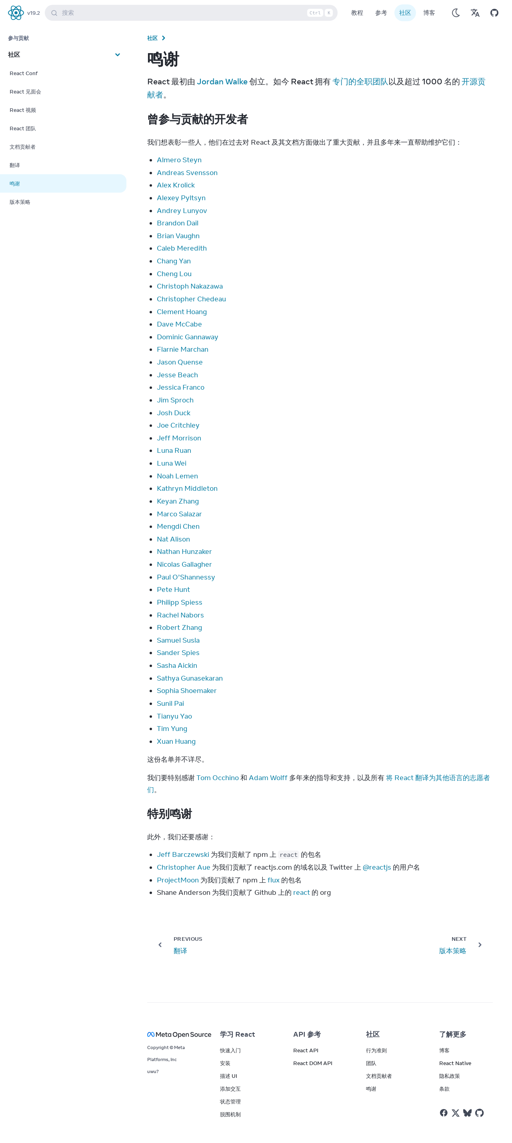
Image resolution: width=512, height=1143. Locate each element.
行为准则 (376, 1050)
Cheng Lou (174, 273)
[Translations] (475, 12)
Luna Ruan (174, 450)
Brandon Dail (177, 223)
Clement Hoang (182, 311)
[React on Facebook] (443, 1112)
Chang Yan (174, 261)
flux (274, 880)
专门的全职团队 (360, 81)
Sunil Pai (170, 703)
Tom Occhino (217, 777)
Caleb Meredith (182, 248)
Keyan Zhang (178, 501)
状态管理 (230, 1101)
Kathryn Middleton (187, 488)
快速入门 (230, 1050)
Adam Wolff (268, 777)
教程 (357, 12)
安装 (225, 1063)
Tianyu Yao (174, 716)
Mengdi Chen (178, 526)
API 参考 (307, 1034)
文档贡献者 (379, 1076)
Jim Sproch (175, 400)
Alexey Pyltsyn (181, 197)
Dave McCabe (179, 324)
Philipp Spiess (179, 602)
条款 (444, 1088)
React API (305, 1050)
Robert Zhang (179, 627)
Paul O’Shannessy (186, 577)
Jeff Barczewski (183, 854)
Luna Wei (171, 463)
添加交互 (230, 1088)
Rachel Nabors (180, 615)
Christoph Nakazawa (190, 286)
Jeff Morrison (179, 438)
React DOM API (312, 1063)
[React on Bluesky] (467, 1113)
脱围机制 (230, 1114)
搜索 (192, 13)
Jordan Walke (222, 81)
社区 (405, 12)
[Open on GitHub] (494, 12)
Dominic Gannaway (187, 337)
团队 (371, 1063)
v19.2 (33, 13)
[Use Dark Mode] (456, 12)
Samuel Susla (178, 640)
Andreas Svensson (187, 172)
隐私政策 (449, 1076)
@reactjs (377, 867)
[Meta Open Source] (174, 1034)
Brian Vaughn (178, 235)
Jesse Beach (177, 374)
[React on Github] (480, 1113)
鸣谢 (371, 1088)
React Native (455, 1063)
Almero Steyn (179, 159)
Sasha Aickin (177, 665)
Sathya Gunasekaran (190, 678)
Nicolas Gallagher (184, 564)
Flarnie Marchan (182, 349)
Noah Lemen (177, 476)
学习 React (237, 1034)
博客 (429, 12)
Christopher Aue (183, 867)
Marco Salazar (179, 514)
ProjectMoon (178, 880)
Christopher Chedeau (191, 299)
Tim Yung (172, 728)
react (301, 892)
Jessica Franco (180, 387)
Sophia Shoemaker (187, 690)
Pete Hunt (173, 589)
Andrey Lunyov (182, 210)
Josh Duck (173, 412)
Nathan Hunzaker (184, 551)
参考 (381, 12)
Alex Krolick (176, 185)
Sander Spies (178, 652)
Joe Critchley (178, 425)
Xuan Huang (176, 741)
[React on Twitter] (455, 1113)
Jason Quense (180, 362)
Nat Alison (173, 539)
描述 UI (228, 1076)
